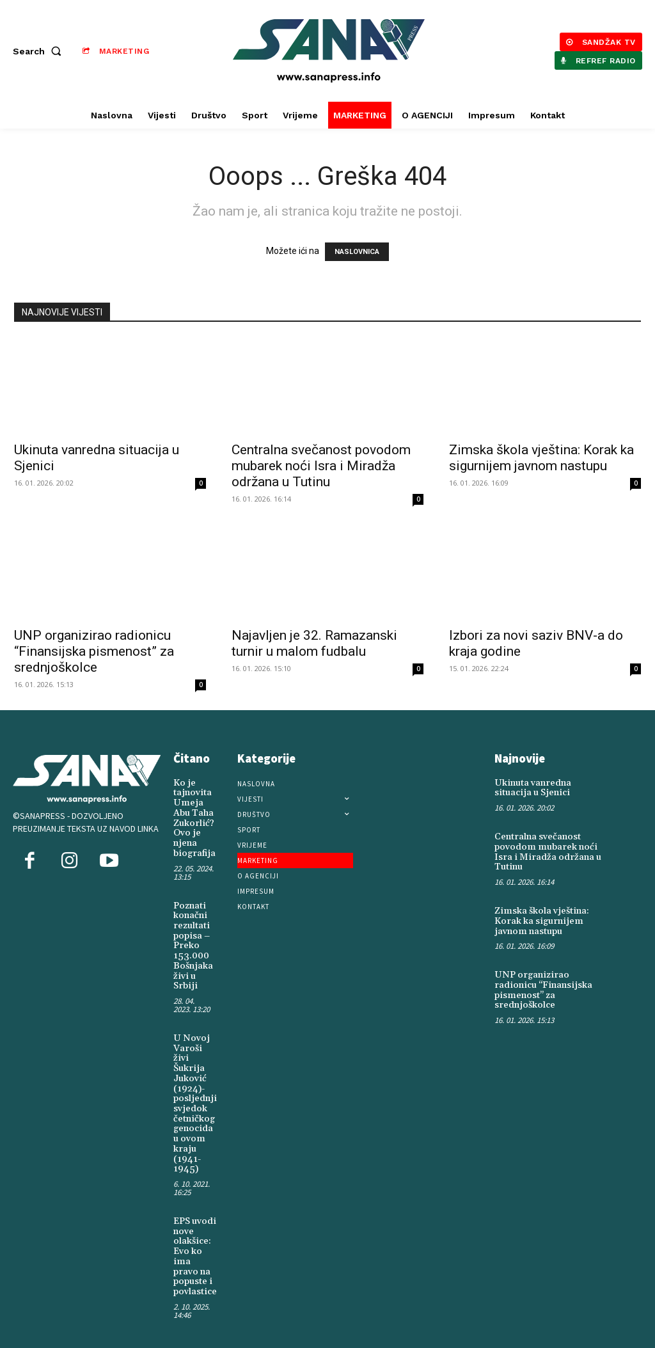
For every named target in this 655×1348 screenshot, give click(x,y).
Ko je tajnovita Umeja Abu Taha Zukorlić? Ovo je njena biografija (193, 817)
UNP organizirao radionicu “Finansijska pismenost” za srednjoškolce (94, 651)
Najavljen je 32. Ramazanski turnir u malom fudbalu (314, 643)
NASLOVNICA (357, 252)
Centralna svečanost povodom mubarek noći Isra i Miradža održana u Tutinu (321, 465)
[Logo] (329, 51)
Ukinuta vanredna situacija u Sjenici (532, 787)
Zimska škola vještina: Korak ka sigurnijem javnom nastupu (541, 457)
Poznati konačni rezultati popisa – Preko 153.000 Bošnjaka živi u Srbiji (192, 943)
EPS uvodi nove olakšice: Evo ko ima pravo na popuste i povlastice (194, 1249)
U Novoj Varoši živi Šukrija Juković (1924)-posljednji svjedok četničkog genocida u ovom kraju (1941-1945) (193, 1098)
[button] (40, 51)
